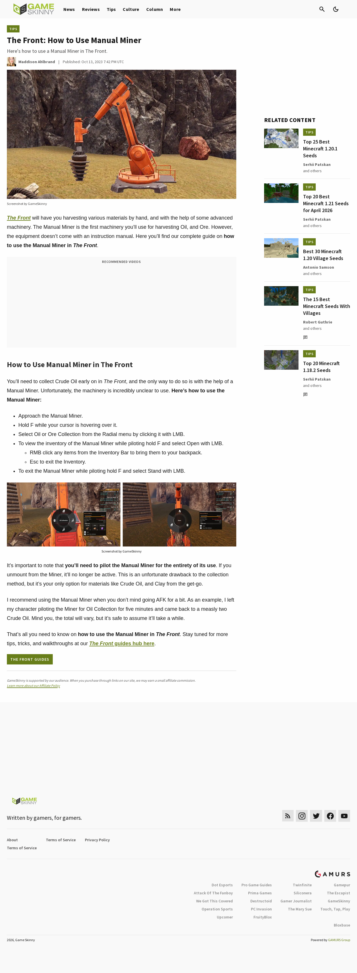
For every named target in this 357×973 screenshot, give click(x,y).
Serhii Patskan (317, 164)
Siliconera (303, 893)
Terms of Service (61, 839)
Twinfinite (302, 884)
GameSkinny (339, 901)
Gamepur (342, 884)
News (69, 9)
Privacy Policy (97, 839)
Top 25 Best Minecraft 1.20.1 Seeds (320, 148)
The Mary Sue (300, 909)
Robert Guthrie (317, 322)
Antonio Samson (318, 267)
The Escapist (338, 893)
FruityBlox (262, 917)
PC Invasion (261, 909)
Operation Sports (217, 909)
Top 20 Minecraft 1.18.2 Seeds (321, 366)
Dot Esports (222, 884)
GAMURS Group (339, 940)
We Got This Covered (214, 901)
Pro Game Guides (256, 884)
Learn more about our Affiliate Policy (33, 685)
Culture (131, 9)
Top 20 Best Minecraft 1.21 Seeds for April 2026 (326, 203)
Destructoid (261, 901)
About (12, 839)
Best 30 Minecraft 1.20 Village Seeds (323, 254)
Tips (111, 9)
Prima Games (260, 893)
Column (154, 9)
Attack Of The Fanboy (213, 893)
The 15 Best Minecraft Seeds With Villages (326, 306)
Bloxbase (342, 925)
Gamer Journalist (296, 901)
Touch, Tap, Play (335, 909)
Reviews (91, 9)
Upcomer (225, 917)
